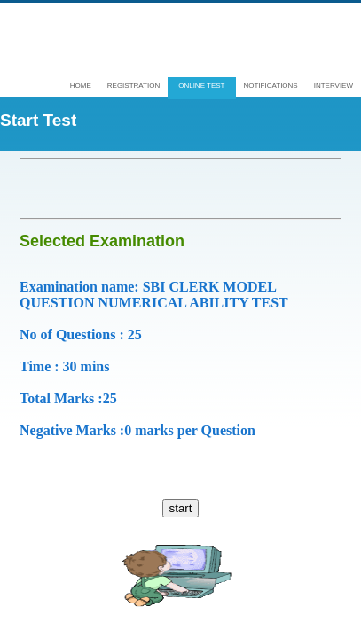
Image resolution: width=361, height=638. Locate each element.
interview (333, 85)
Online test (201, 85)
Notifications (271, 85)
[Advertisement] (190, 189)
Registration (133, 85)
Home (80, 85)
